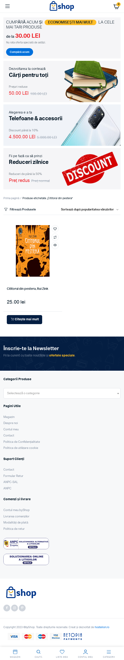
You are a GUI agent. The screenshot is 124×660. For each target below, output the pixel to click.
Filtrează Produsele (19, 209)
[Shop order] (91, 209)
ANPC (7, 488)
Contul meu (11, 429)
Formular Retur (13, 476)
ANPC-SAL (10, 482)
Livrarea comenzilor (16, 516)
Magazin (9, 417)
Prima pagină (11, 198)
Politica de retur (14, 529)
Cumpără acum (19, 52)
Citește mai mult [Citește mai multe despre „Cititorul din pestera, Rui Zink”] (24, 319)
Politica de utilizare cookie (20, 448)
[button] (55, 228)
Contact (8, 435)
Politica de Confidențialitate (21, 442)
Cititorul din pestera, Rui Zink (27, 288)
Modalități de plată (15, 522)
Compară (55, 237)
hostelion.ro (102, 627)
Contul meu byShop (16, 510)
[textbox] (23, 393)
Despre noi (10, 423)
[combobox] (62, 393)
